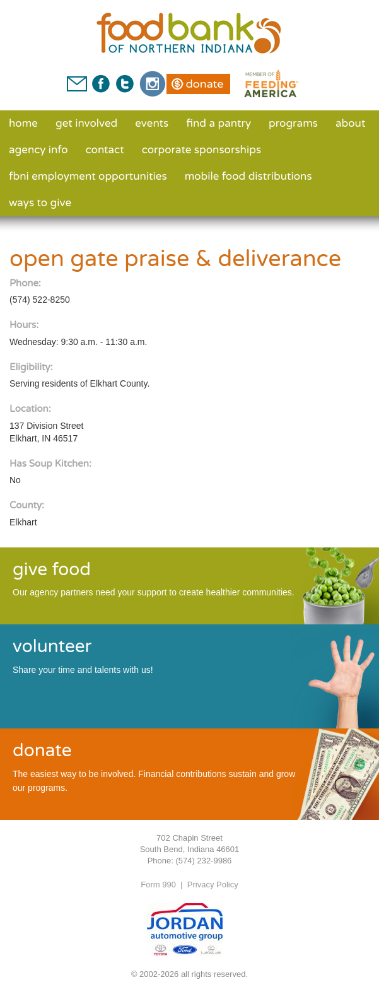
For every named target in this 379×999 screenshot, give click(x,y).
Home (23, 123)
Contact (105, 149)
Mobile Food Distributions (248, 176)
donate (42, 750)
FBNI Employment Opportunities (88, 176)
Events (151, 123)
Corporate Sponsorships (201, 149)
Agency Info (38, 149)
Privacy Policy (212, 884)
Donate (204, 84)
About (350, 123)
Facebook (100, 83)
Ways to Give (40, 202)
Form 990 (158, 884)
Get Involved (86, 123)
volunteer (52, 646)
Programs (293, 123)
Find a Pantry (218, 123)
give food (52, 569)
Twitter (124, 83)
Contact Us (77, 83)
